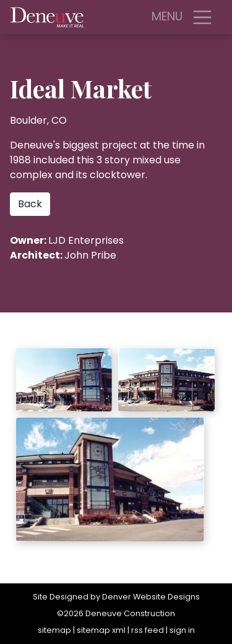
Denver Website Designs (151, 596)
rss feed (147, 630)
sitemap (54, 630)
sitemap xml (101, 630)
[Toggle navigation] (202, 17)
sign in (182, 630)
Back (30, 204)
